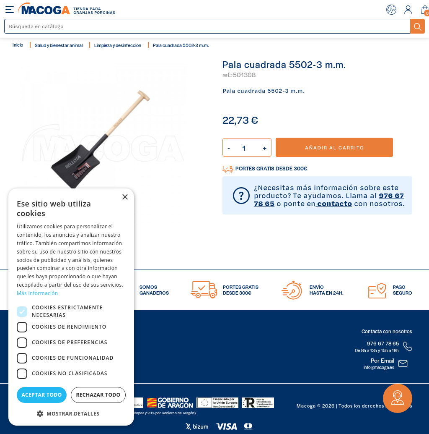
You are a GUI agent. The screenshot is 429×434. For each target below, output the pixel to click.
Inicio (18, 44)
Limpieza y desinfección (117, 45)
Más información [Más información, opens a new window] (37, 293)
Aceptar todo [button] (41, 394)
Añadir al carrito (334, 147)
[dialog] (71, 307)
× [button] (124, 197)
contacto (333, 203)
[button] (71, 412)
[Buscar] (207, 26)
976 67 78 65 (383, 343)
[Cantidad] (246, 147)
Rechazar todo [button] (98, 394)
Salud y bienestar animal (59, 45)
